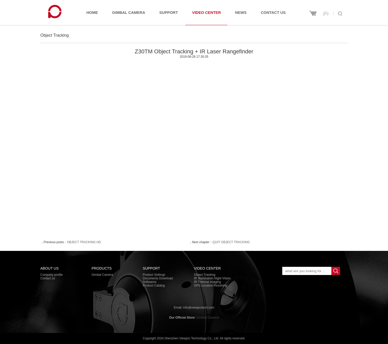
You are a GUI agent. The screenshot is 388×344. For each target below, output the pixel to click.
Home (92, 12)
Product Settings (154, 275)
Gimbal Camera (128, 12)
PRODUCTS (101, 268)
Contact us (273, 12)
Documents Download (158, 278)
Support (168, 12)
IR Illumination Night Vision (212, 278)
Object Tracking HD (84, 242)
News (241, 12)
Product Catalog (154, 285)
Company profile (51, 275)
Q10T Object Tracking (231, 242)
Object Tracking (204, 275)
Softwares (149, 282)
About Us (49, 268)
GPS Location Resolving (210, 285)
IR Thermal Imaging (207, 282)
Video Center (206, 12)
